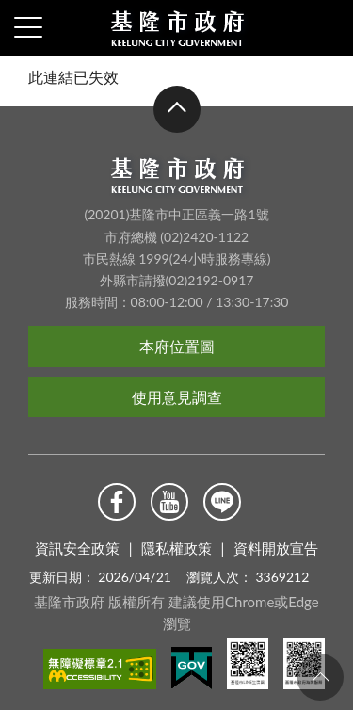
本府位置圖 (177, 347)
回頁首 (320, 677)
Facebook (117, 502)
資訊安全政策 (77, 548)
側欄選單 (28, 27)
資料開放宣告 (275, 548)
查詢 (325, 28)
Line (222, 502)
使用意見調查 (177, 397)
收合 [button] (177, 110)
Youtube (169, 502)
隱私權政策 (176, 548)
